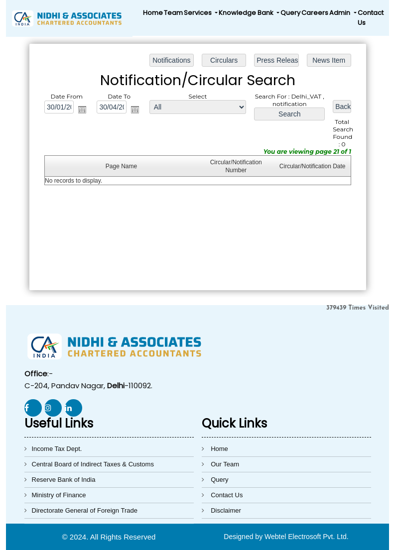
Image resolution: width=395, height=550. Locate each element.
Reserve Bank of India (64, 479)
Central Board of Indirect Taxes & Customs (93, 464)
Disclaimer (226, 510)
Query (290, 12)
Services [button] (198, 12)
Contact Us (371, 17)
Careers (314, 12)
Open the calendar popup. (84, 111)
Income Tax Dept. (57, 448)
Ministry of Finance (59, 495)
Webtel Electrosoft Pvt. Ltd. (306, 537)
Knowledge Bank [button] (247, 12)
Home (153, 12)
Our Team (225, 464)
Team (173, 12)
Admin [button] (340, 12)
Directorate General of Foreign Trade (84, 510)
